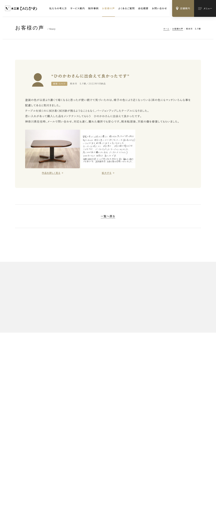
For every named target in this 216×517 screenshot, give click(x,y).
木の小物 (143, 429)
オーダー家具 (145, 419)
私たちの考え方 (58, 8)
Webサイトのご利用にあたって (62, 497)
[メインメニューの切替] (205, 8)
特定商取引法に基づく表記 (29, 497)
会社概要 (143, 8)
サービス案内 (77, 8)
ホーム (166, 29)
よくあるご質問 (126, 8)
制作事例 (93, 8)
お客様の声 (108, 8)
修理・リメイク (145, 424)
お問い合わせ (159, 8)
